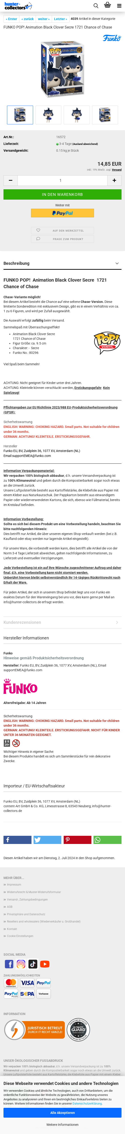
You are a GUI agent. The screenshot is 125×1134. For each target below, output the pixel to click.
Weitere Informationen (62, 1125)
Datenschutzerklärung (87, 1103)
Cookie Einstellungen (20, 936)
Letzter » (60, 19)
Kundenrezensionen (22, 622)
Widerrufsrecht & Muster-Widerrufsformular (34, 892)
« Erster (11, 19)
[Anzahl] (62, 180)
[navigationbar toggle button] (119, 6)
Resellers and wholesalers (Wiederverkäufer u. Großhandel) (43, 921)
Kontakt (12, 929)
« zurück (27, 19)
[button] (10, 180)
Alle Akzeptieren (62, 1113)
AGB (9, 906)
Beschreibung (16, 263)
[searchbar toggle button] (96, 6)
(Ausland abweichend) (85, 144)
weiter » (44, 19)
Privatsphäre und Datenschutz (26, 914)
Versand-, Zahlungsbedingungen (27, 899)
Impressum (14, 884)
